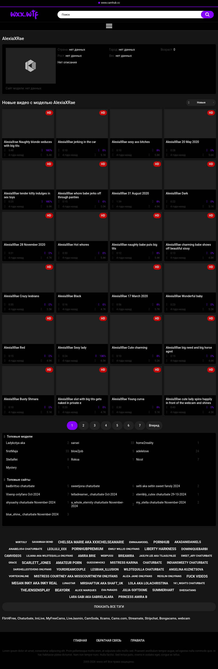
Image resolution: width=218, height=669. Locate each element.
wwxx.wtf (101, 661)
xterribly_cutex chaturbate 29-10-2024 (167, 494)
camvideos (12, 556)
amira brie (87, 556)
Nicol (167, 459)
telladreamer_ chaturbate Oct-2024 (102, 494)
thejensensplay (35, 590)
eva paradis (109, 590)
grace (13, 562)
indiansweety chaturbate (187, 562)
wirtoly (21, 542)
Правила (138, 640)
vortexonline (19, 576)
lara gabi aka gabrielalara (91, 597)
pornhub (161, 542)
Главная (80, 640)
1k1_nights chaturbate (189, 583)
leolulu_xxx (57, 549)
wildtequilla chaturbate (144, 569)
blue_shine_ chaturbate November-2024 (37, 514)
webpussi (107, 555)
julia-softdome (134, 590)
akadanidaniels (187, 542)
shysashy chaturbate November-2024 (37, 502)
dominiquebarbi (194, 549)
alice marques (85, 590)
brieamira (126, 556)
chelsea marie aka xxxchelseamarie (91, 542)
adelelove (167, 451)
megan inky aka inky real (34, 583)
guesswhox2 (96, 562)
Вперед (154, 425)
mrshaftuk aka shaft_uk (101, 583)
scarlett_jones (36, 563)
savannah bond (42, 542)
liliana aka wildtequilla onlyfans (49, 555)
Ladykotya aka (37, 443)
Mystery (37, 467)
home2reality (167, 443)
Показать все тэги (109, 606)
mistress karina (124, 563)
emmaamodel (138, 542)
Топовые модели (20, 436)
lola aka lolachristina (148, 583)
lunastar (68, 583)
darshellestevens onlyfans (32, 569)
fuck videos (197, 576)
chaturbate (152, 562)
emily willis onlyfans (123, 549)
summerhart (163, 590)
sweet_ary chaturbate (196, 555)
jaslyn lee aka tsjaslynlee (157, 555)
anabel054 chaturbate (25, 549)
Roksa (102, 459)
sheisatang (187, 590)
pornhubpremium (87, 549)
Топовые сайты (18, 480)
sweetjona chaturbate (102, 486)
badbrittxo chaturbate (37, 486)
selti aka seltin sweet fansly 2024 (167, 486)
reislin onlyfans (169, 576)
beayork (62, 590)
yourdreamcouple (70, 569)
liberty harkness (160, 549)
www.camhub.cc (110, 2)
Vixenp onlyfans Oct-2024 (37, 494)
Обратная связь (108, 640)
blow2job (102, 451)
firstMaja (37, 451)
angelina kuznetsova (186, 569)
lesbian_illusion (105, 569)
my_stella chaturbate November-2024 (167, 502)
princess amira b (132, 597)
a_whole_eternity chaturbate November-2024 (102, 504)
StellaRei (37, 459)
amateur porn (69, 563)
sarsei (102, 443)
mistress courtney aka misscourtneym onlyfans (76, 576)
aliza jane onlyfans (137, 576)
